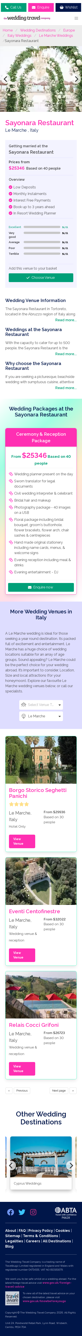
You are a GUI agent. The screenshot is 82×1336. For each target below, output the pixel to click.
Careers (33, 1241)
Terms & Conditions (40, 1236)
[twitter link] (22, 1213)
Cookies (63, 1231)
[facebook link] (11, 1213)
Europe (69, 30)
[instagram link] (33, 1213)
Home (8, 30)
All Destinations (57, 1241)
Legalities (14, 1241)
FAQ (22, 1231)
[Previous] (6, 79)
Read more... (66, 320)
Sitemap (12, 1236)
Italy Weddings (19, 35)
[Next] (76, 79)
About (10, 1231)
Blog (9, 1246)
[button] (76, 18)
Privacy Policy (40, 1231)
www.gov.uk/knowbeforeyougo (44, 1301)
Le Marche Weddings (56, 35)
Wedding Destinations (38, 30)
